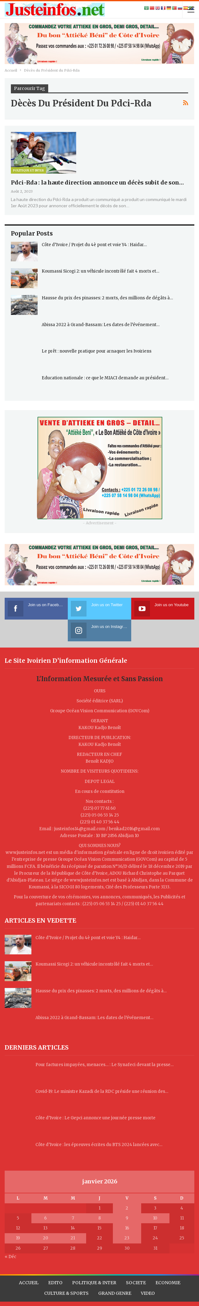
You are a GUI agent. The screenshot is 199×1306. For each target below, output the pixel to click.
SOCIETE (136, 1282)
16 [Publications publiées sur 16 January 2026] (127, 1228)
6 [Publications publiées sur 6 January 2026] (45, 1218)
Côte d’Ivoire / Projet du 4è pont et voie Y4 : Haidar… (94, 244)
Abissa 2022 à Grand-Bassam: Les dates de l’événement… (101, 324)
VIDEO (148, 1293)
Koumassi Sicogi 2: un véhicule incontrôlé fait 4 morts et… (100, 271)
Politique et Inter (28, 170)
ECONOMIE (167, 1282)
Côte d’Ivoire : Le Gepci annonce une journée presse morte (95, 1118)
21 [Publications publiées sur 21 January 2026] (73, 1238)
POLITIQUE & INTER (94, 1282)
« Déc (10, 1256)
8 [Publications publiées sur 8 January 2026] (99, 1218)
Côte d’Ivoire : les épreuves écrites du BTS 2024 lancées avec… (98, 1144)
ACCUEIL (29, 1282)
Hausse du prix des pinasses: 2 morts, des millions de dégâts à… (107, 298)
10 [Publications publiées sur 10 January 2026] (155, 1218)
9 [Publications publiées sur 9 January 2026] (127, 1218)
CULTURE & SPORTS (66, 1293)
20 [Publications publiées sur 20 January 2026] (45, 1238)
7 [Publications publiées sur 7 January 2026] (73, 1218)
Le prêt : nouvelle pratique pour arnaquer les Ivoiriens (96, 351)
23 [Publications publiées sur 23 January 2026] (126, 1238)
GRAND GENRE (114, 1293)
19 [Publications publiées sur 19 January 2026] (18, 1238)
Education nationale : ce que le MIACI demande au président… (105, 378)
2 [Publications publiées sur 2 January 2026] (127, 1208)
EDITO (55, 1282)
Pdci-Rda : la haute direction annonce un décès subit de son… (97, 182)
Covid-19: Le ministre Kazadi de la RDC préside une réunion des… (101, 1091)
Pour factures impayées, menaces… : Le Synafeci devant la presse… (104, 1064)
